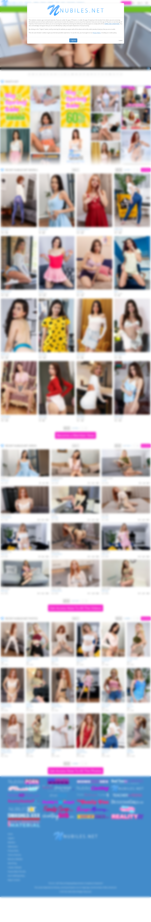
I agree (73, 40)
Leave (120, 40)
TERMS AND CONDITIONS (111, 24)
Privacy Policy (97, 33)
